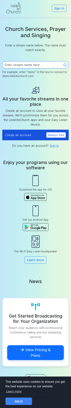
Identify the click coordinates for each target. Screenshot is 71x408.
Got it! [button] (19, 401)
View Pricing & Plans (35, 353)
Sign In (59, 8)
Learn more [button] (14, 391)
